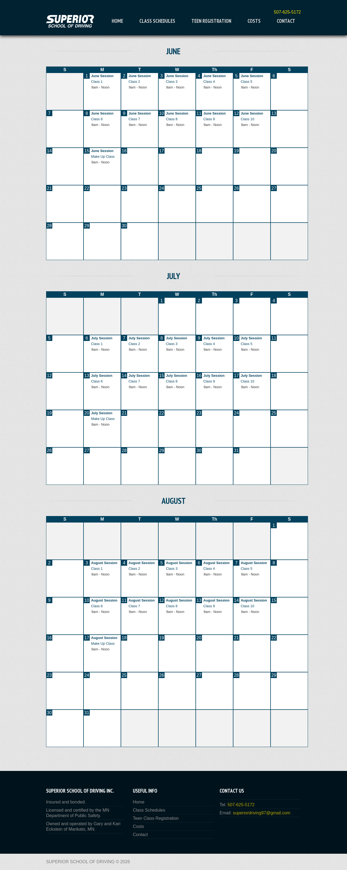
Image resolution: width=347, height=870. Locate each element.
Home (117, 21)
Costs (254, 21)
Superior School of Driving (80, 861)
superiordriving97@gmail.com (261, 813)
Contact (286, 21)
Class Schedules (157, 21)
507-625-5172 (287, 12)
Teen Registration (211, 21)
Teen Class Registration (156, 818)
